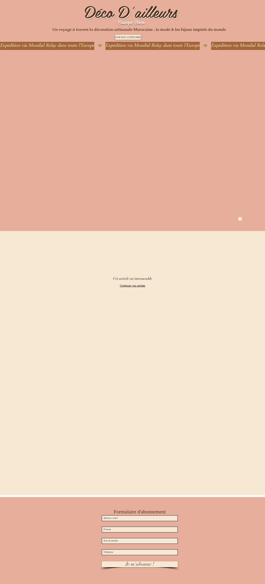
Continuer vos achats (132, 285)
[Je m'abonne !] (140, 564)
